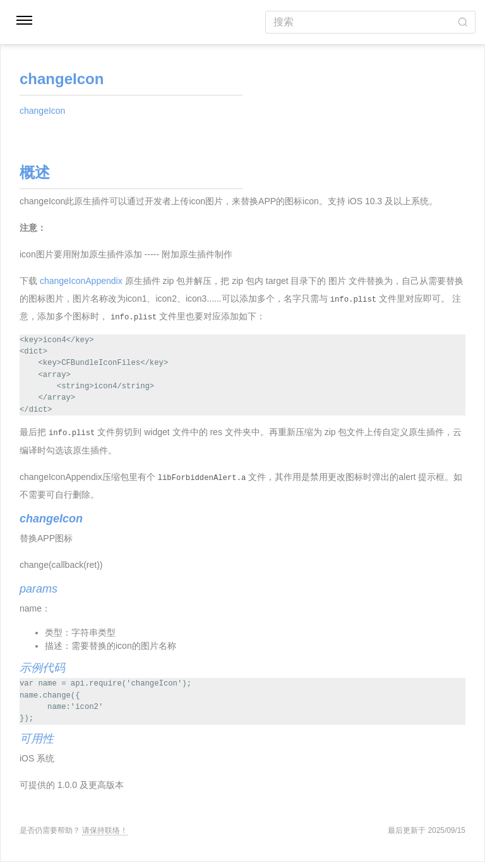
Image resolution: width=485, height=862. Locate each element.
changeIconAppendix (81, 281)
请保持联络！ (105, 830)
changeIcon (42, 111)
